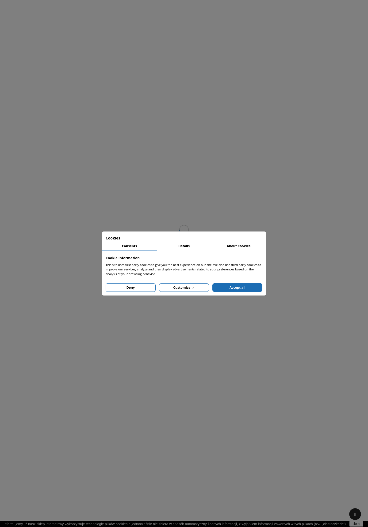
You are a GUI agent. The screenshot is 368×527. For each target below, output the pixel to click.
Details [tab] (184, 246)
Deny (130, 287)
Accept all (237, 287)
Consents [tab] (129, 246)
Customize (184, 287)
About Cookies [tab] (238, 246)
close (356, 524)
